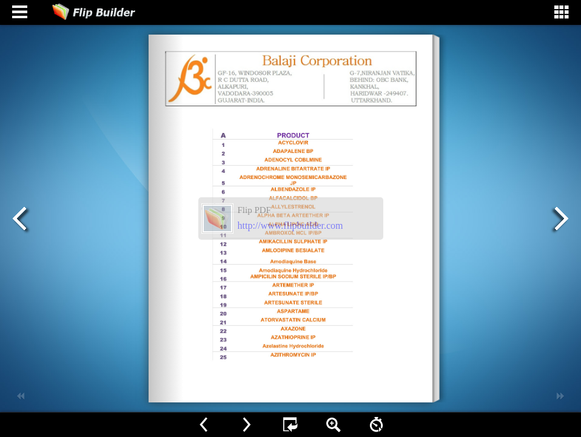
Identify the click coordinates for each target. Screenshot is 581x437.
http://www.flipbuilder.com (290, 225)
